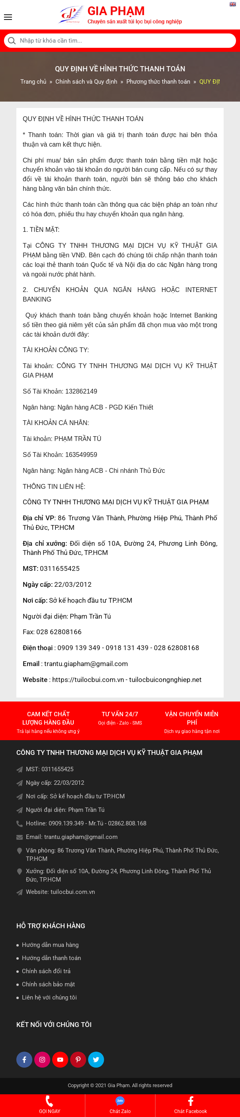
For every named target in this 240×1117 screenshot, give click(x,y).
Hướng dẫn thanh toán (51, 958)
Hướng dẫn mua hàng (50, 944)
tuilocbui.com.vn (73, 892)
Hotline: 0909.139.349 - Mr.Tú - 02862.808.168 (86, 823)
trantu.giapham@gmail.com (81, 837)
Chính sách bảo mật (48, 984)
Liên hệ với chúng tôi (49, 997)
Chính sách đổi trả (46, 971)
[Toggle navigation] (8, 17)
